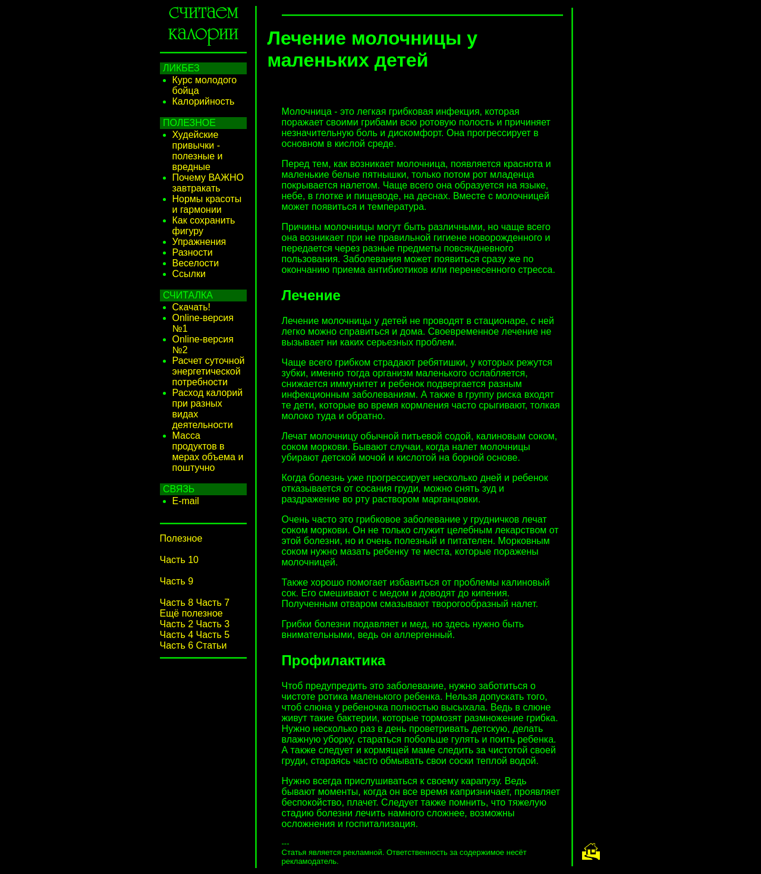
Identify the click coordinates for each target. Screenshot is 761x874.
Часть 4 (177, 635)
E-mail (185, 501)
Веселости (195, 263)
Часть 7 (213, 603)
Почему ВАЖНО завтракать (208, 182)
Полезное (181, 538)
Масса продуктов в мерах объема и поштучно (208, 451)
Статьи (211, 645)
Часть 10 (179, 560)
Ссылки (189, 274)
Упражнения (199, 242)
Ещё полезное (191, 613)
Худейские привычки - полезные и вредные (197, 151)
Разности (192, 252)
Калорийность (203, 101)
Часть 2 (177, 624)
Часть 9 (177, 581)
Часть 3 (213, 624)
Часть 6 (177, 645)
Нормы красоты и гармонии (207, 204)
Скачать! (191, 307)
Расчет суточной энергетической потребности (208, 371)
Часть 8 (177, 603)
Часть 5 (213, 635)
